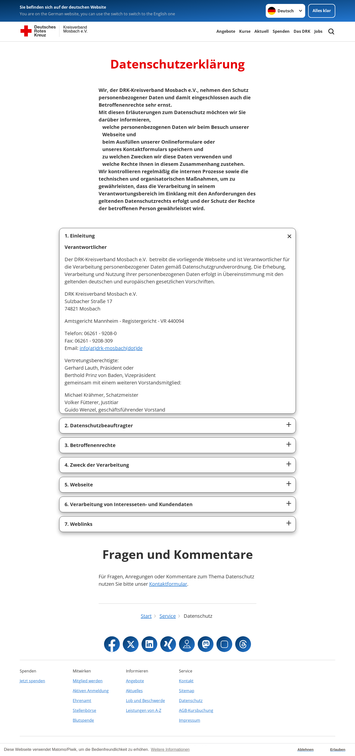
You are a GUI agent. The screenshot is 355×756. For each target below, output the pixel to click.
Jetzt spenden (32, 681)
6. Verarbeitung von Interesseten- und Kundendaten (129, 504)
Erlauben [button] (337, 750)
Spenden (281, 31)
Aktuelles (134, 690)
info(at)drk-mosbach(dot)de (111, 348)
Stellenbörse (84, 710)
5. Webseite (79, 484)
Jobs (318, 31)
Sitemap (186, 690)
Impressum (189, 720)
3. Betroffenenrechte (90, 445)
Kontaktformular (168, 584)
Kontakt (186, 681)
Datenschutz (191, 700)
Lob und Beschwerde (145, 700)
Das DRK (302, 31)
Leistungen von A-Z (143, 710)
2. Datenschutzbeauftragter (99, 425)
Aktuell (261, 31)
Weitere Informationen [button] (170, 749)
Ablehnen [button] (306, 750)
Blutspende (83, 720)
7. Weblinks (78, 524)
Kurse (244, 31)
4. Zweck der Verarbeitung (97, 465)
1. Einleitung (80, 235)
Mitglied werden (88, 681)
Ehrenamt (82, 700)
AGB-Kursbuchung (196, 710)
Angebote (225, 31)
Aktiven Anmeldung (91, 690)
